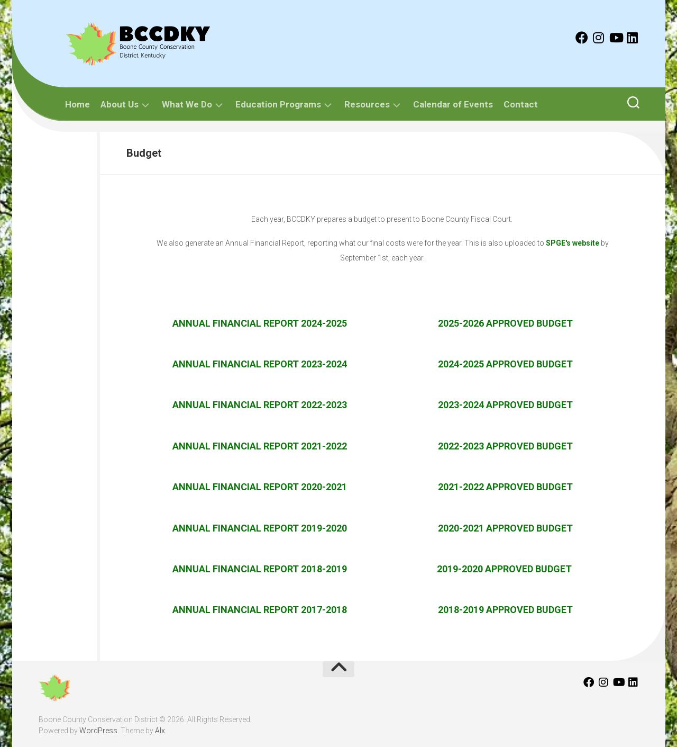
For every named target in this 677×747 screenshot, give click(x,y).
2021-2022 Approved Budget (505, 486)
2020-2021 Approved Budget (505, 528)
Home (77, 104)
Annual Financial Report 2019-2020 (259, 528)
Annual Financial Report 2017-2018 (259, 609)
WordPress (98, 730)
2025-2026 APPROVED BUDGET (505, 323)
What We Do (187, 104)
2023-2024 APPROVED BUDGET (505, 404)
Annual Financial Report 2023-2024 (259, 364)
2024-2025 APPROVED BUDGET (505, 364)
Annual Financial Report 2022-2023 (259, 404)
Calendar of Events (453, 104)
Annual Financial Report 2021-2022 (259, 446)
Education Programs (278, 104)
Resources (367, 104)
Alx (160, 730)
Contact (521, 104)
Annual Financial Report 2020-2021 (259, 486)
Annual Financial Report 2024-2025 (259, 323)
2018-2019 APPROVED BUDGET (505, 609)
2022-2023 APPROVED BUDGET (505, 446)
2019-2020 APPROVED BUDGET (505, 568)
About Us (119, 104)
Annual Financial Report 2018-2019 (259, 568)
